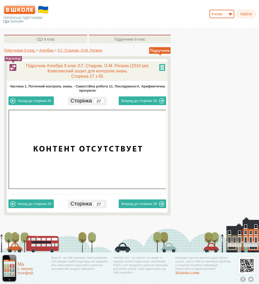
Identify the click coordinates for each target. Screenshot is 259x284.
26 (30, 101)
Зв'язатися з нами (187, 272)
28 (142, 101)
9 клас (45, 39)
